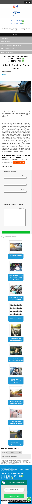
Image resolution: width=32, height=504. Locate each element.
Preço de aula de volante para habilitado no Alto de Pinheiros (16, 277)
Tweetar (4, 74)
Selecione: (4, 452)
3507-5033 (7, 476)
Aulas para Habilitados (6, 41)
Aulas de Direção (5, 38)
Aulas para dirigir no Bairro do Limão (15, 319)
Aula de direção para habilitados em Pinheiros (16, 359)
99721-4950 (18, 21)
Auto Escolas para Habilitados (7, 48)
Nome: (15, 177)
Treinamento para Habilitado (7, 52)
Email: (15, 184)
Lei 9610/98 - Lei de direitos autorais (10, 463)
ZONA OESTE (12, 452)
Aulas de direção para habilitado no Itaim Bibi (16, 256)
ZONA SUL (19, 452)
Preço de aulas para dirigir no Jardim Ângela (15, 443)
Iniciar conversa (14, 496)
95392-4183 (18, 23)
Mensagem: (14, 217)
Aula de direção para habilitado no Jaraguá (16, 422)
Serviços (16, 35)
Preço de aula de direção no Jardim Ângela (16, 298)
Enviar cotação (16, 232)
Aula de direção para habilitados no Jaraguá (16, 402)
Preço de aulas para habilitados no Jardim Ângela (16, 381)
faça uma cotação (19, 162)
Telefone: (15, 191)
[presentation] (14, 198)
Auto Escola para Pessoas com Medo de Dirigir (11, 45)
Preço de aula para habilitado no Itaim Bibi (16, 339)
